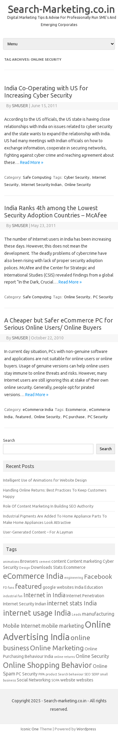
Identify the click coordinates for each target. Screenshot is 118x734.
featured (23, 417)
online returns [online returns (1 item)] (64, 657)
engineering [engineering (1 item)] (73, 577)
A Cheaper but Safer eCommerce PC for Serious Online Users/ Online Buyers (58, 324)
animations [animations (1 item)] (11, 561)
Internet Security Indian (41, 184)
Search (9, 440)
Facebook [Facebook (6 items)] (98, 576)
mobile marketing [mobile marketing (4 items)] (62, 626)
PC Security (103, 297)
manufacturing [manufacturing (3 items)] (98, 614)
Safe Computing (37, 177)
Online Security (78, 184)
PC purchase (74, 417)
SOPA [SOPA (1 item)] (55, 680)
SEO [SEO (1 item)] (87, 674)
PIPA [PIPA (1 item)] (41, 674)
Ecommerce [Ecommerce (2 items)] (75, 567)
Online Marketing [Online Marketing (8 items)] (57, 648)
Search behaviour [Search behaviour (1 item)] (70, 674)
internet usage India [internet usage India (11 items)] (37, 612)
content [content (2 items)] (58, 561)
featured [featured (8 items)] (28, 586)
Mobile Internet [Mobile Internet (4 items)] (22, 626)
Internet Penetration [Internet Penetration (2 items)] (85, 595)
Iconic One (30, 729)
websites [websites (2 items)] (84, 680)
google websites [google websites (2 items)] (58, 587)
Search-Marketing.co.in (61, 8)
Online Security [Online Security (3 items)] (92, 656)
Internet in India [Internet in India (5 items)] (44, 595)
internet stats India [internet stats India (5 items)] (72, 603)
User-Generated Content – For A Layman (38, 532)
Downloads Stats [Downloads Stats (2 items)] (47, 567)
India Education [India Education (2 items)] (89, 587)
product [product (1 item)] (51, 674)
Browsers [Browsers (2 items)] (29, 561)
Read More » (31, 162)
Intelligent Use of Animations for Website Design (45, 480)
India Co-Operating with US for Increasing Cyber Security (46, 92)
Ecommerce (76, 409)
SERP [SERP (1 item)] (95, 674)
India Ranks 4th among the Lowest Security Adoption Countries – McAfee (55, 211)
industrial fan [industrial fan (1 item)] (13, 596)
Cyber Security (76, 177)
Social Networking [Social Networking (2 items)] (33, 680)
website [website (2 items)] (67, 680)
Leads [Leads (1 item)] (76, 614)
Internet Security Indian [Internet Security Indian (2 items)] (24, 603)
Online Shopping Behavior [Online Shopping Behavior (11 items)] (47, 665)
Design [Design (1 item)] (24, 567)
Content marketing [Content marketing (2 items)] (84, 561)
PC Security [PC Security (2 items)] (27, 673)
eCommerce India (38, 409)
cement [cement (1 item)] (44, 561)
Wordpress (86, 729)
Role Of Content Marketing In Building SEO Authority (48, 506)
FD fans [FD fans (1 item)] (8, 587)
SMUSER (20, 105)
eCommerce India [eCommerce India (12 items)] (33, 576)
